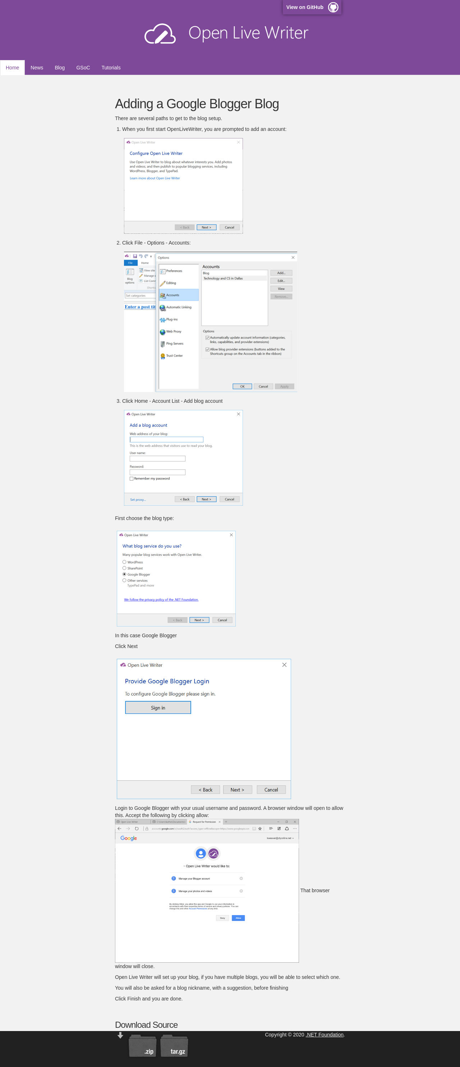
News (37, 67)
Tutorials (111, 67)
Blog (60, 67)
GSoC (83, 67)
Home (12, 67)
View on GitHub (304, 7)
